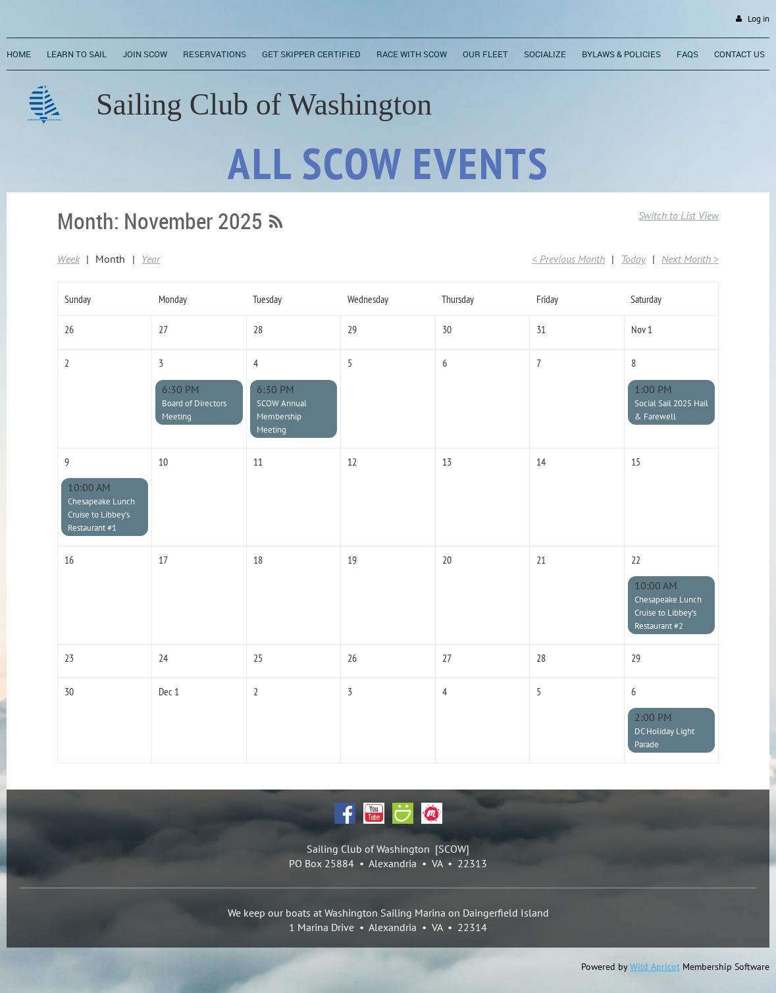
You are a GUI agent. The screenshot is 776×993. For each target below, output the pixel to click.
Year (151, 258)
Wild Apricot (655, 967)
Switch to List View (678, 215)
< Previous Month (568, 258)
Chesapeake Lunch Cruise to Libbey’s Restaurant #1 (101, 514)
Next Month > (690, 258)
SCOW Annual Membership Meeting (282, 416)
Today (633, 258)
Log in (758, 18)
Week (68, 258)
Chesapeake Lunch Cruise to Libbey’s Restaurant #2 (668, 612)
